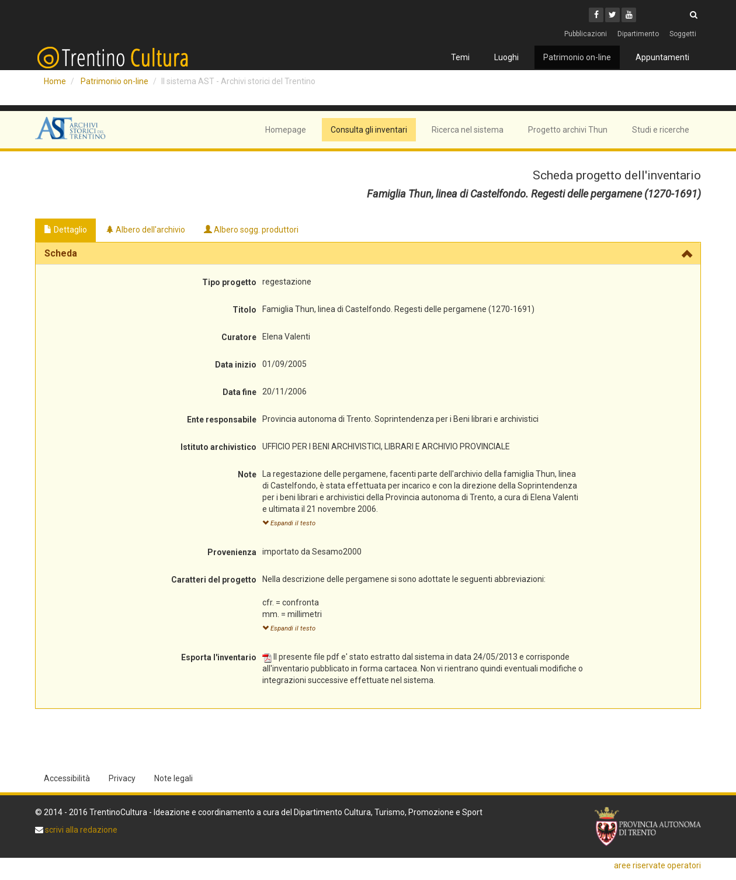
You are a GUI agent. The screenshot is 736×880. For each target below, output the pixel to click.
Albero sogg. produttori (251, 229)
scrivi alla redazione (80, 829)
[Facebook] (596, 15)
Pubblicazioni (585, 34)
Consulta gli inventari (369, 129)
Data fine (239, 392)
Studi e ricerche (660, 129)
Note (247, 474)
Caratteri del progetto (213, 579)
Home (55, 81)
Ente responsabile (221, 419)
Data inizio (235, 364)
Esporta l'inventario (218, 657)
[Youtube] (629, 15)
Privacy (122, 778)
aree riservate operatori (657, 865)
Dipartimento (638, 34)
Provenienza (231, 552)
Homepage (285, 129)
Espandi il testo (288, 523)
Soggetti (682, 34)
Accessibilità (67, 778)
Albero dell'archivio (145, 229)
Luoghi (506, 57)
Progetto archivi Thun (567, 129)
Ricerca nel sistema (468, 129)
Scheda (60, 253)
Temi (460, 57)
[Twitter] (612, 15)
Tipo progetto (229, 282)
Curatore (238, 337)
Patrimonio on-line (577, 57)
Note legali (173, 778)
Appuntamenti (662, 57)
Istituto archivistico (218, 447)
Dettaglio (65, 229)
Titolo (244, 309)
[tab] (368, 253)
